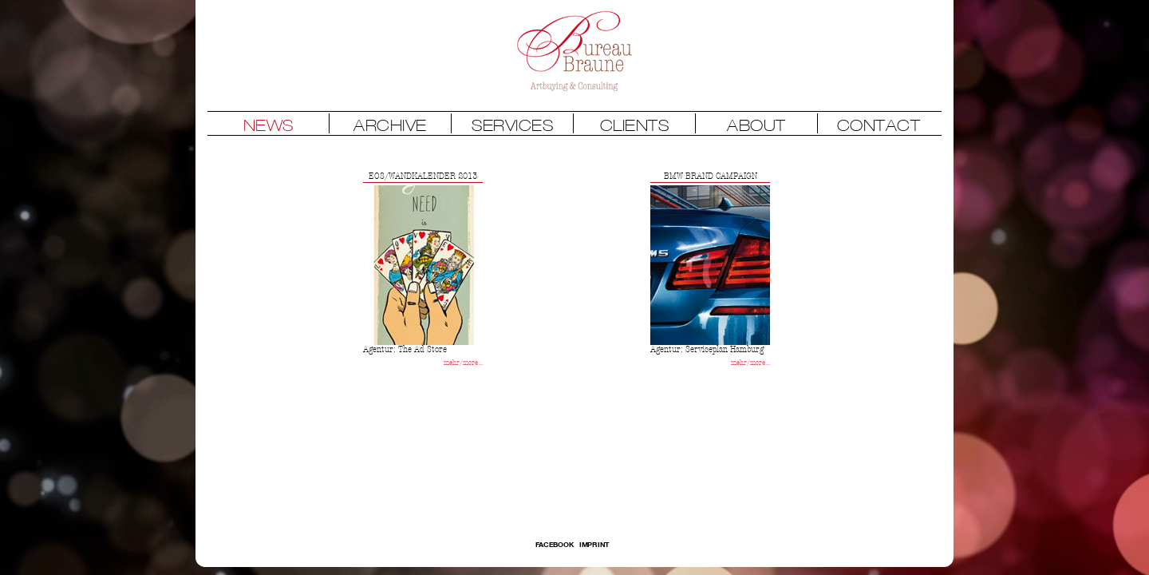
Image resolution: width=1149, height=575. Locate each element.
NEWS (268, 124)
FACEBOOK (554, 544)
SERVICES (512, 124)
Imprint (594, 544)
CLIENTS (634, 124)
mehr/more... (463, 363)
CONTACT (879, 124)
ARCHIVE (390, 124)
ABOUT (756, 124)
